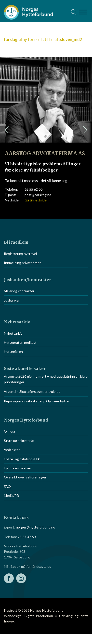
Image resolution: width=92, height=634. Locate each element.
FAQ (7, 486)
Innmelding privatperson (22, 263)
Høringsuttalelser (17, 468)
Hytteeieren (13, 351)
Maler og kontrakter (19, 291)
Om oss (10, 431)
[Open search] (73, 12)
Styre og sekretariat (19, 440)
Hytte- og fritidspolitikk (22, 459)
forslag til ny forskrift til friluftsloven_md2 (43, 39)
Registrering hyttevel (20, 253)
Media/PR (11, 495)
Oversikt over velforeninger (25, 477)
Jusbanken (12, 300)
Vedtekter (12, 450)
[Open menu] (83, 12)
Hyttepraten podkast (20, 342)
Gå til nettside (36, 200)
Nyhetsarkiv (13, 333)
